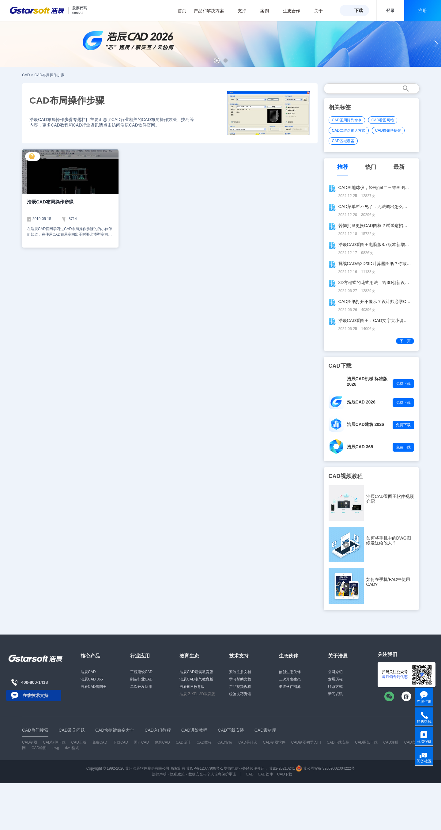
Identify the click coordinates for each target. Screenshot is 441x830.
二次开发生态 (290, 679)
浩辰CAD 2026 (361, 402)
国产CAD (141, 742)
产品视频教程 (240, 686)
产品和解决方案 (212, 10)
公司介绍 (335, 672)
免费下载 (403, 383)
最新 (399, 167)
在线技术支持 (35, 695)
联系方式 (335, 686)
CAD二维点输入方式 (348, 130)
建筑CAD (162, 742)
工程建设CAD (141, 672)
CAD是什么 (247, 742)
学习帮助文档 (240, 679)
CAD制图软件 (274, 742)
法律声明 (159, 774)
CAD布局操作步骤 (49, 75)
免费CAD (99, 742)
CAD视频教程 (346, 476)
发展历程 (335, 679)
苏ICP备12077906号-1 (204, 768)
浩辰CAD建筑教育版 (196, 672)
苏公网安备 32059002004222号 (325, 768)
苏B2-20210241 (282, 768)
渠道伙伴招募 (290, 686)
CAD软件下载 (54, 742)
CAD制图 (29, 742)
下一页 (405, 341)
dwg (55, 748)
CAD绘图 (39, 748)
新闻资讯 (335, 694)
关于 (321, 10)
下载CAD (120, 742)
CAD (26, 75)
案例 (267, 10)
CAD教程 (204, 742)
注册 (422, 10)
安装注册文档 (240, 672)
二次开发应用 (141, 686)
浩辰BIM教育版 (191, 686)
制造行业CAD (141, 679)
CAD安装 (224, 742)
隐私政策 (177, 774)
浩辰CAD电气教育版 (196, 679)
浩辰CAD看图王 (94, 686)
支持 (245, 10)
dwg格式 (72, 748)
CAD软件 (265, 774)
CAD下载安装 (338, 742)
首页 (182, 10)
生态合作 (295, 10)
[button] (216, 60)
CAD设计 (183, 742)
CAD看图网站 (382, 120)
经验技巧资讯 (240, 694)
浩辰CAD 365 (360, 446)
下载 (358, 10)
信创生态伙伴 (290, 672)
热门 (370, 167)
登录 (390, 10)
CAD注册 (390, 742)
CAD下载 (284, 774)
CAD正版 (78, 742)
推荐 (342, 167)
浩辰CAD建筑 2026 (365, 424)
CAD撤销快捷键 (388, 130)
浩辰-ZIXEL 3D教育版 (197, 694)
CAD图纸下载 (366, 742)
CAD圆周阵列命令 (347, 120)
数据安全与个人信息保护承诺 (212, 774)
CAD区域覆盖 (343, 141)
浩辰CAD (88, 672)
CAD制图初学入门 (306, 742)
